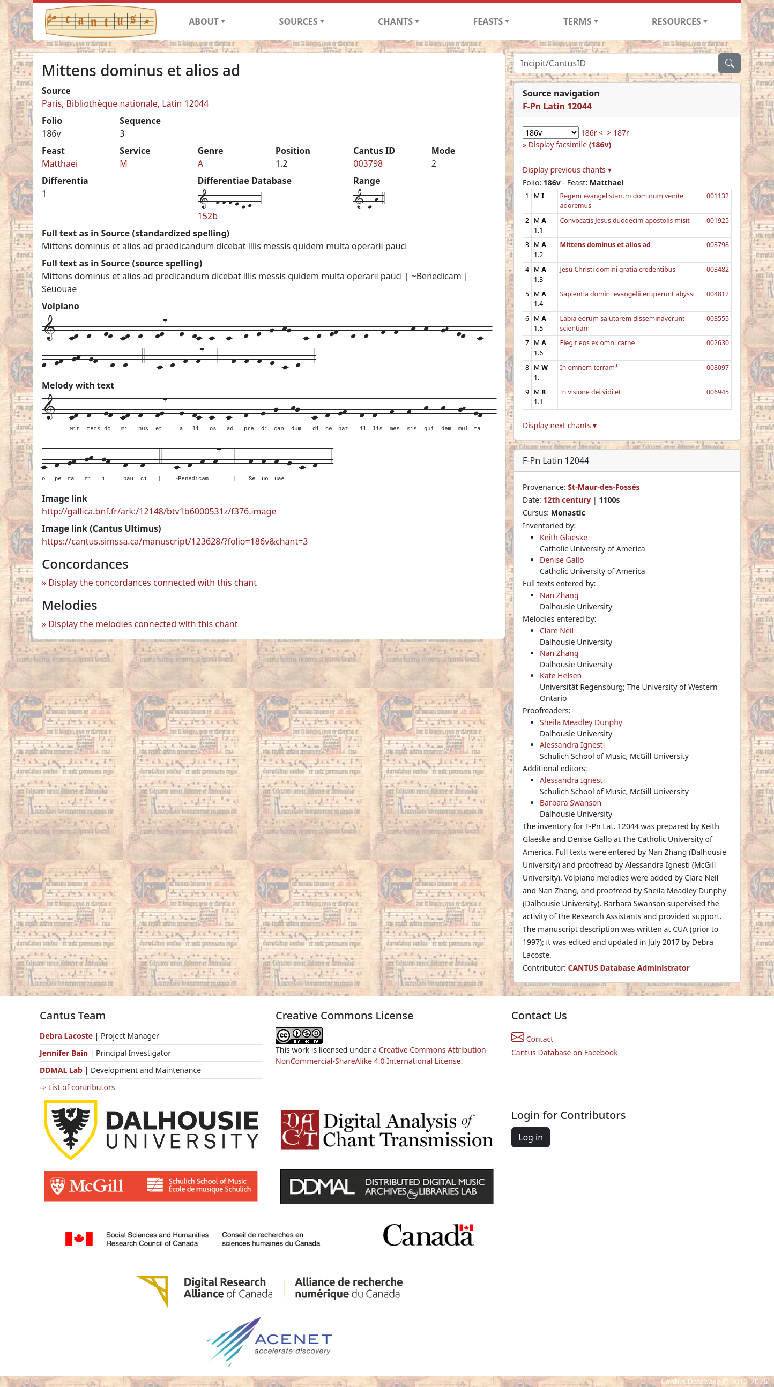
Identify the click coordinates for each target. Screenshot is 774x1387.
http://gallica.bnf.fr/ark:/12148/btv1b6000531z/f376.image (159, 511)
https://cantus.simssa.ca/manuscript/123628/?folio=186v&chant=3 (175, 541)
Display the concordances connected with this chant (152, 582)
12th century (567, 500)
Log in (530, 1137)
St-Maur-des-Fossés (603, 487)
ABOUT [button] (204, 21)
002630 (717, 342)
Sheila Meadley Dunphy (581, 722)
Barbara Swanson (570, 802)
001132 (717, 195)
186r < (592, 133)
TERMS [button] (577, 21)
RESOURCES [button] (676, 21)
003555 (717, 318)
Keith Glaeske (563, 537)
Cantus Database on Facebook (564, 1052)
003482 (717, 269)
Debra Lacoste (66, 1036)
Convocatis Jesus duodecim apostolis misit (625, 220)
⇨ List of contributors (77, 1087)
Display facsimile (570, 144)
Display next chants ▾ (560, 425)
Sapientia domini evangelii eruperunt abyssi (627, 294)
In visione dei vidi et (590, 392)
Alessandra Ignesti (572, 745)
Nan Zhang (559, 595)
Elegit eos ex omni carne (597, 342)
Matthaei (60, 163)
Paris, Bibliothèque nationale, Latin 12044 (125, 103)
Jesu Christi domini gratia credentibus (618, 269)
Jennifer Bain (65, 1053)
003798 (368, 163)
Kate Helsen (561, 675)
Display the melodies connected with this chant (142, 624)
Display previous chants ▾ (567, 170)
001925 (717, 220)
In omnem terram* (589, 367)
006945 (717, 392)
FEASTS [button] (488, 21)
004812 (717, 294)
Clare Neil (557, 630)
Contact (532, 1039)
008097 (717, 367)
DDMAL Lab (61, 1070)
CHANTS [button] (395, 21)
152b (208, 216)
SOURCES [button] (298, 21)
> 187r (618, 133)
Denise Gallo (562, 560)
